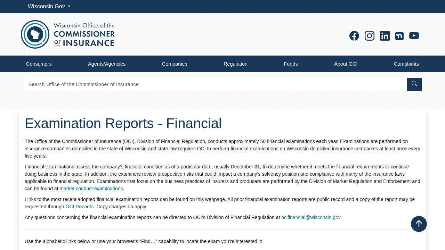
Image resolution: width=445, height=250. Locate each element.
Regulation (236, 64)
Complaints (406, 64)
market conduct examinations (91, 188)
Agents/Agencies (107, 64)
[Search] (214, 84)
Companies (174, 64)
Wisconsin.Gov (47, 6)
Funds (291, 64)
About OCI (345, 64)
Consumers (39, 64)
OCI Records (80, 206)
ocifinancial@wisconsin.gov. (311, 217)
